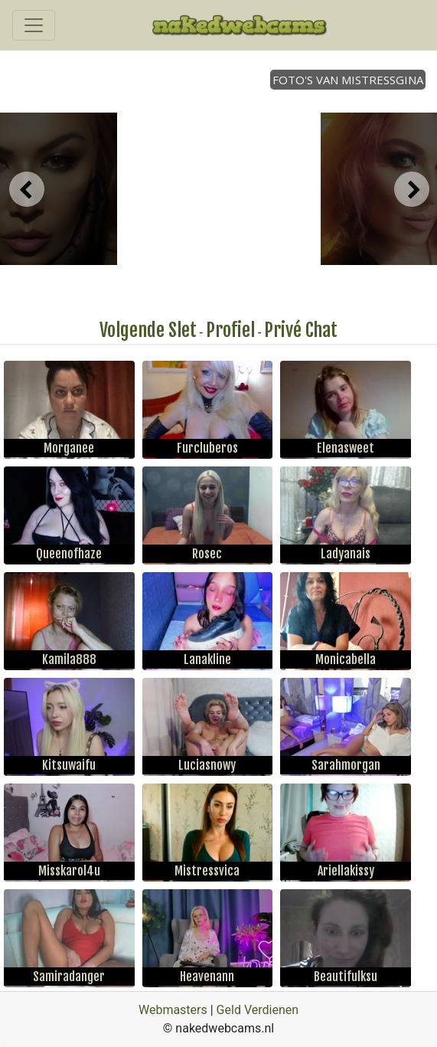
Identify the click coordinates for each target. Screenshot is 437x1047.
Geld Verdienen (257, 1010)
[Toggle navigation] (33, 25)
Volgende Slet (148, 330)
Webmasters (173, 1010)
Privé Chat (301, 330)
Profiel (230, 330)
